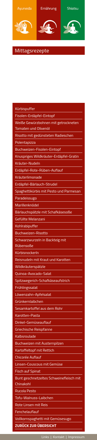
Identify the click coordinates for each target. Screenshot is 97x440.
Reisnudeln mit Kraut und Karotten (43, 259)
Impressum (76, 437)
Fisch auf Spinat (27, 371)
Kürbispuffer (25, 109)
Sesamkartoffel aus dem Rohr (39, 308)
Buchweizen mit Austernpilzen (39, 343)
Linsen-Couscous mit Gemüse (39, 364)
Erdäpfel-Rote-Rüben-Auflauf (39, 170)
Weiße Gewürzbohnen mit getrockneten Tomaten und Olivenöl (47, 125)
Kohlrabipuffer (26, 226)
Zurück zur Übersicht (36, 425)
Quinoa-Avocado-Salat (33, 273)
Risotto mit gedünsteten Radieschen (44, 135)
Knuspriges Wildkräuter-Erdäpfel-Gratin (47, 156)
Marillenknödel (27, 205)
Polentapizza (25, 142)
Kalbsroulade (25, 336)
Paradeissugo (26, 198)
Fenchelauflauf (27, 412)
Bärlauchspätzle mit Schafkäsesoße (43, 212)
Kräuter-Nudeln (27, 163)
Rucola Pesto (25, 391)
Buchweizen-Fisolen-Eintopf (38, 149)
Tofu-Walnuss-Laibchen (34, 398)
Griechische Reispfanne (33, 329)
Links (45, 437)
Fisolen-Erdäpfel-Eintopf (35, 115)
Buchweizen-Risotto (31, 233)
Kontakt (58, 437)
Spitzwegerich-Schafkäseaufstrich (42, 280)
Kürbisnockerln (27, 252)
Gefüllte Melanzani (30, 219)
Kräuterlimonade (28, 177)
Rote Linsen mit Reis (31, 405)
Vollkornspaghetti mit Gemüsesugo (43, 418)
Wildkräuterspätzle (30, 266)
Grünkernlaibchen (29, 301)
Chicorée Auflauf (28, 357)
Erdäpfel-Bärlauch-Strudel (36, 184)
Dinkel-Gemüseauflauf (33, 322)
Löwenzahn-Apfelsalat (33, 294)
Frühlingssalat (26, 287)
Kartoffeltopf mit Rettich (34, 350)
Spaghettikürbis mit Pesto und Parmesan (48, 191)
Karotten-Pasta (27, 315)
